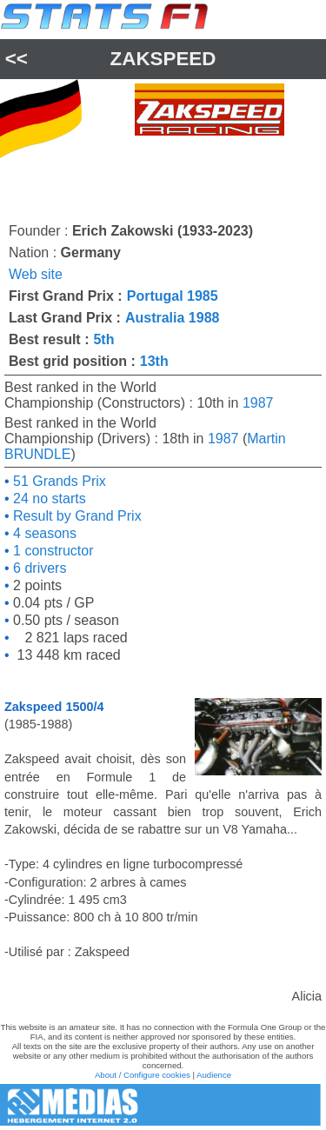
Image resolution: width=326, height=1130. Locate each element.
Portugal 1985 (172, 296)
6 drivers (38, 568)
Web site (36, 274)
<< (16, 59)
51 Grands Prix (58, 481)
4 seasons (43, 533)
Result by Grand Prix (76, 515)
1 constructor (52, 550)
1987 (258, 403)
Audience (213, 1075)
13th (154, 361)
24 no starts (48, 498)
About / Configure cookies (142, 1075)
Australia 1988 (172, 317)
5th (103, 339)
